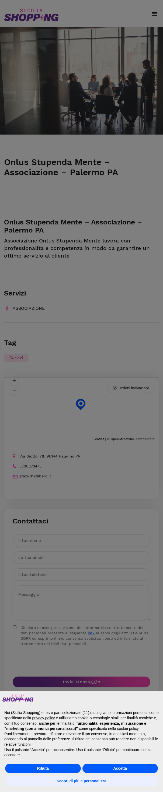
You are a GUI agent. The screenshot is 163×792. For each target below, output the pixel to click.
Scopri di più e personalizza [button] (81, 781)
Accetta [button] (120, 768)
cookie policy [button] (127, 728)
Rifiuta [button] (43, 768)
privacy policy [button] (43, 718)
